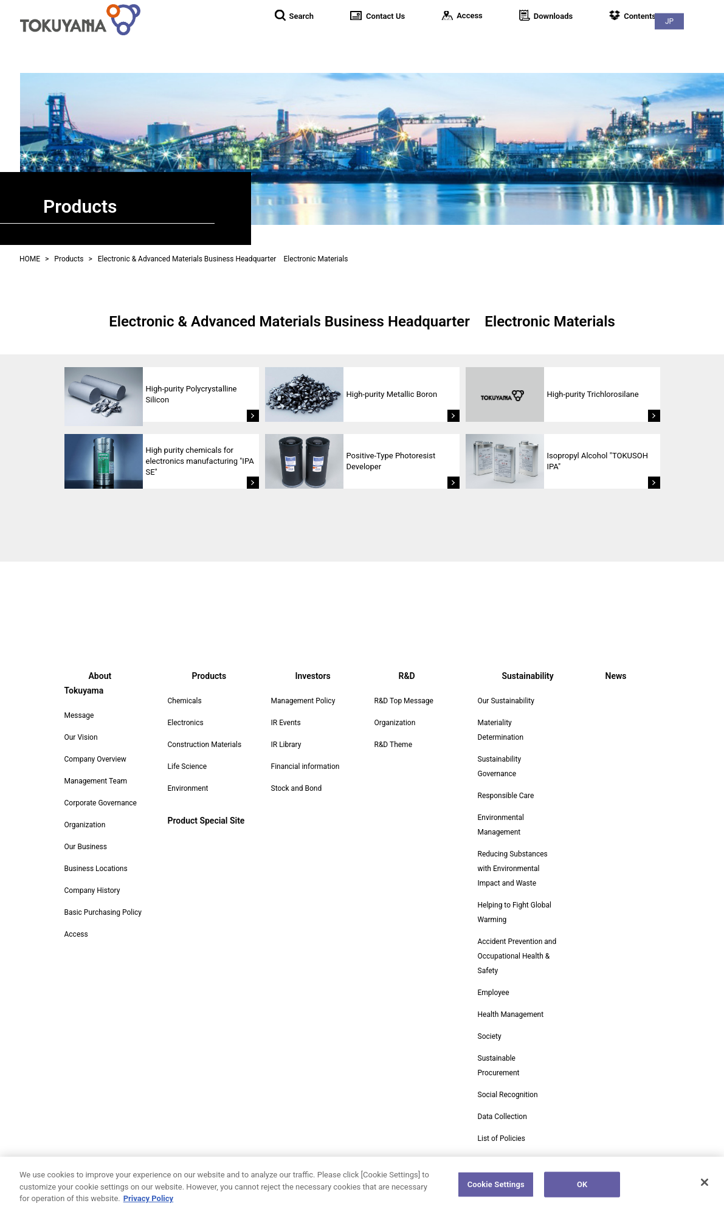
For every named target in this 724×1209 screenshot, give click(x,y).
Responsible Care (506, 795)
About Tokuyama (373, 42)
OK (582, 1189)
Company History (92, 876)
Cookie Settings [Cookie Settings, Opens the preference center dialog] (496, 1189)
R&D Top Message (403, 701)
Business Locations (96, 854)
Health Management (511, 1014)
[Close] (704, 1187)
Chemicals (185, 701)
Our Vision (81, 722)
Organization (85, 810)
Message (79, 701)
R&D (571, 42)
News (700, 42)
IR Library (286, 744)
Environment (188, 788)
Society (490, 1036)
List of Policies (501, 1138)
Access (76, 919)
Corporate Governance (100, 788)
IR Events (286, 722)
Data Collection (502, 1116)
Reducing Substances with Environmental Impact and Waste (513, 868)
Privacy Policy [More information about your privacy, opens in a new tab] (148, 1203)
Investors (518, 42)
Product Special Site (206, 820)
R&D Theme (393, 744)
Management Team (95, 766)
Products (454, 42)
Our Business (86, 832)
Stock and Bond (296, 788)
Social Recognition (508, 1094)
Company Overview (95, 744)
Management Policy (303, 701)
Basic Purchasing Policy (103, 898)
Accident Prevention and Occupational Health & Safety (517, 956)
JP (699, 12)
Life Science (187, 766)
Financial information (305, 766)
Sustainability (634, 42)
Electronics (186, 722)
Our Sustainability (506, 701)
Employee (493, 992)
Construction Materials (205, 744)
